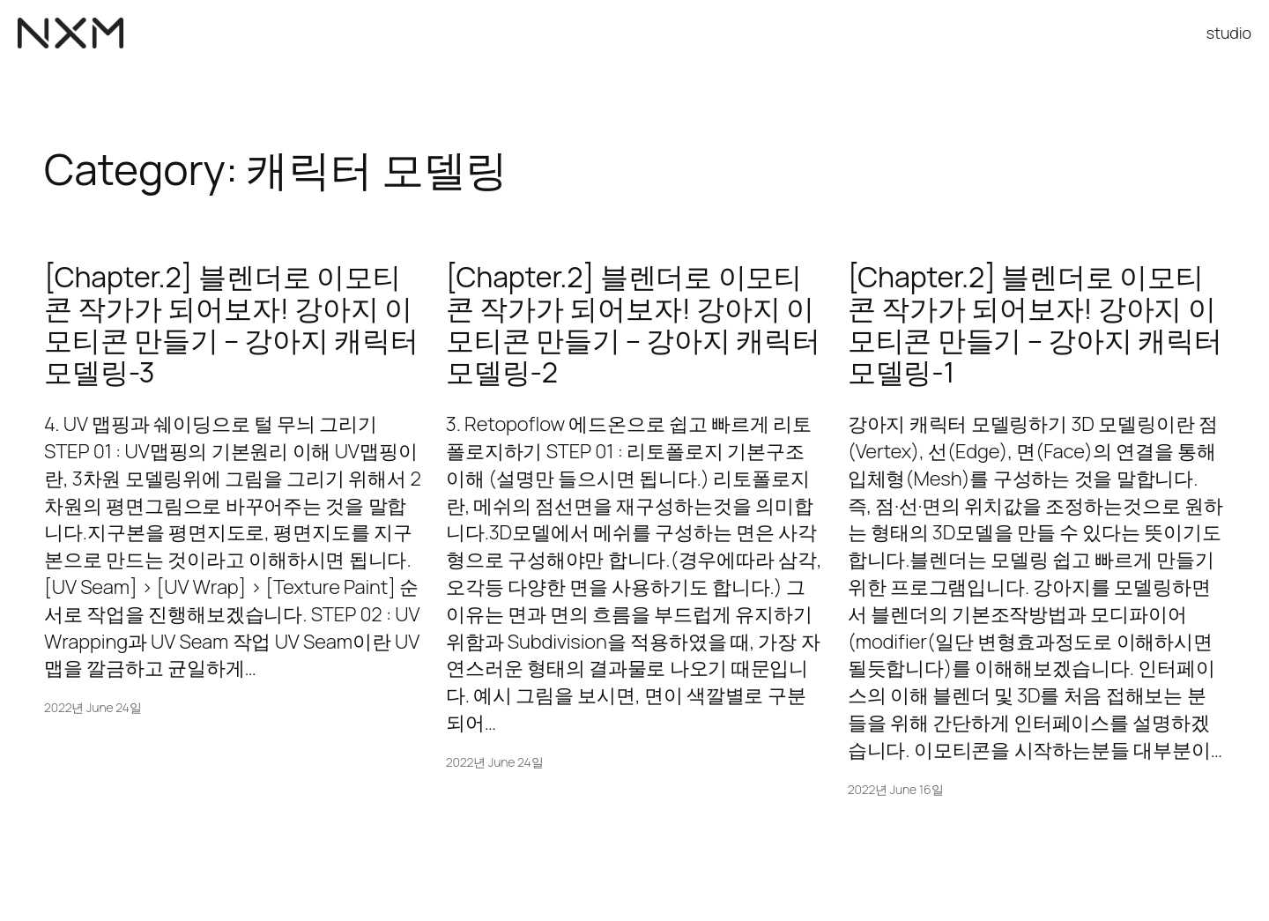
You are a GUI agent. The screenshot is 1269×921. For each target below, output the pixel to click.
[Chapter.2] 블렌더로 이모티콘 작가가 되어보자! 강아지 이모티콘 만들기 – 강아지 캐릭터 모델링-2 (633, 324)
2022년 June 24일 (93, 707)
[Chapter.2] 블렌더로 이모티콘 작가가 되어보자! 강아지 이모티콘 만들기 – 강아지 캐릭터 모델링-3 (231, 324)
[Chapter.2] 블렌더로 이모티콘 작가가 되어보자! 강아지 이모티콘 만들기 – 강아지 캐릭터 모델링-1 (1035, 324)
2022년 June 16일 (896, 789)
